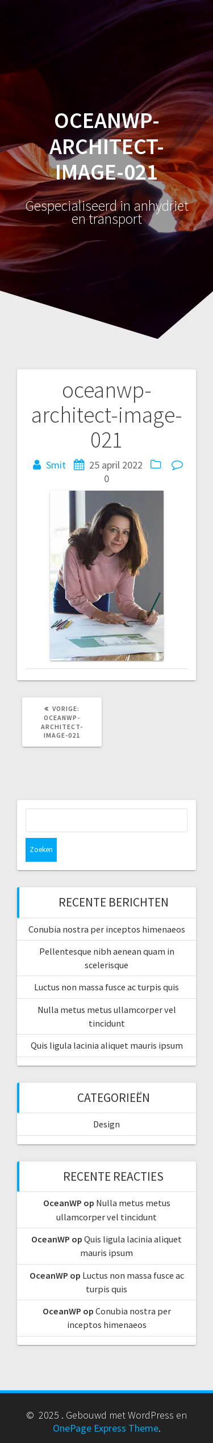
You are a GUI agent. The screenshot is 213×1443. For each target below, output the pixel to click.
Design (106, 1124)
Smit (56, 464)
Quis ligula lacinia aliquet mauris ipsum (107, 1045)
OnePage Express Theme (105, 1428)
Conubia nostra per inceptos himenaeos (106, 929)
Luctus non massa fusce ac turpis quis (106, 987)
